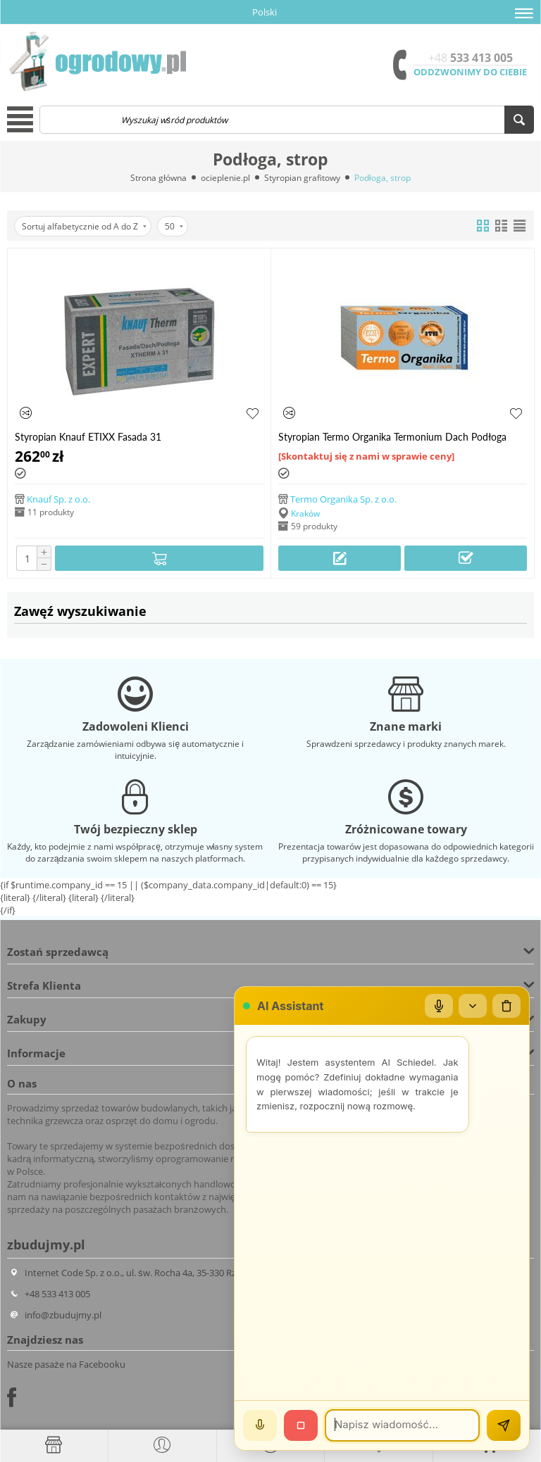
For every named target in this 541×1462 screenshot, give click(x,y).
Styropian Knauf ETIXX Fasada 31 (88, 437)
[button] (524, 13)
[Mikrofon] (439, 1006)
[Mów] (260, 1425)
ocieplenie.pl (225, 178)
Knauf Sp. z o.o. (58, 499)
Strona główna (158, 178)
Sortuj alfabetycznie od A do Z (84, 226)
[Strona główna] (54, 1445)
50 (174, 226)
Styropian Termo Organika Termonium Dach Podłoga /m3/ (392, 437)
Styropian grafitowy (302, 178)
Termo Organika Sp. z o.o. (343, 499)
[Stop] (301, 1425)
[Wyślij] (504, 1425)
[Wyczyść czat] (506, 1006)
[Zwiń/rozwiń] (473, 1006)
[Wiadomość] (402, 1425)
